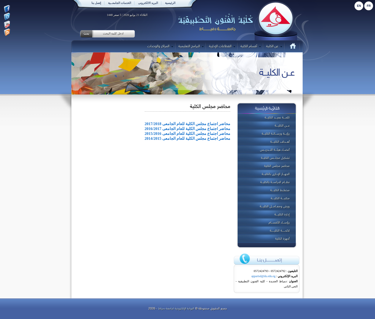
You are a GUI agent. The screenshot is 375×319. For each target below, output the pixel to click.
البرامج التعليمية (191, 46)
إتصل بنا (96, 3)
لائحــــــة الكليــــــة (280, 231)
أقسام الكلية (251, 46)
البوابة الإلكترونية (184, 308)
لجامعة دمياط (166, 308)
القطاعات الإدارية (222, 46)
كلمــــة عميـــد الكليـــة (277, 118)
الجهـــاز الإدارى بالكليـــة (276, 174)
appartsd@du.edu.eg (263, 276)
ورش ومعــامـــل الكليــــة (275, 207)
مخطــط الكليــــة (280, 190)
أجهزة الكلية (282, 239)
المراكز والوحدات (160, 46)
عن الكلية (274, 46)
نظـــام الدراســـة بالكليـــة (275, 182)
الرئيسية (170, 3)
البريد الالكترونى (148, 3)
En (359, 6)
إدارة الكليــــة (282, 215)
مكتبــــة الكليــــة (280, 199)
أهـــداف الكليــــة (280, 142)
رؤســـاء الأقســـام (279, 223)
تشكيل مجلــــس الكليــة (275, 158)
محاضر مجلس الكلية (277, 166)
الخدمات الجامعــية (119, 3)
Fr (369, 6)
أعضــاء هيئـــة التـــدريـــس (275, 150)
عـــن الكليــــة (282, 126)
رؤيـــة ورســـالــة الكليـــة (276, 134)
